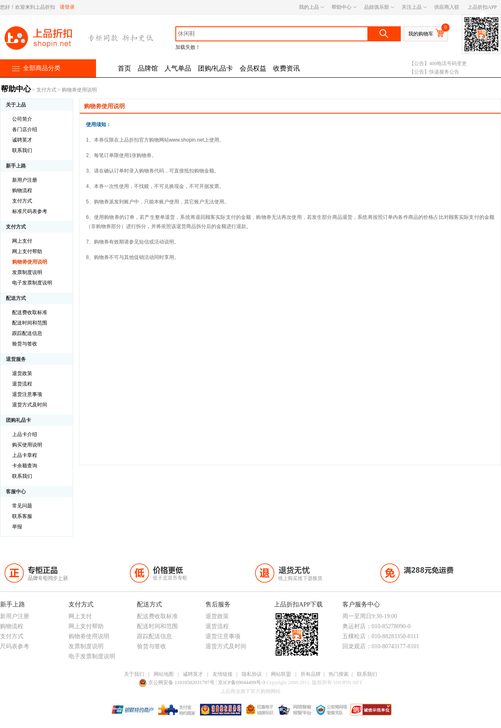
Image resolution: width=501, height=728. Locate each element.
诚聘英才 (22, 140)
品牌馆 (148, 68)
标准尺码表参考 (29, 211)
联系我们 (22, 150)
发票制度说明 (27, 272)
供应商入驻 (446, 7)
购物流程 (22, 190)
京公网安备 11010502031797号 (177, 682)
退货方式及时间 (29, 405)
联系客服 (22, 516)
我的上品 (309, 7)
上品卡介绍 (24, 434)
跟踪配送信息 (27, 333)
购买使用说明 (27, 445)
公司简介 (22, 119)
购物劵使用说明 (29, 262)
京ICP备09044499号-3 (242, 682)
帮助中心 (341, 7)
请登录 (67, 7)
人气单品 (177, 68)
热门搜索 (339, 674)
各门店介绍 (24, 129)
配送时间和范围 (29, 323)
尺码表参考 (14, 646)
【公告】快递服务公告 (434, 72)
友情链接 (223, 674)
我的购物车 (420, 34)
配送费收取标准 (29, 312)
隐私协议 (252, 674)
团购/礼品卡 (215, 68)
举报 (17, 527)
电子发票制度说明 (32, 283)
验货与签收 (24, 344)
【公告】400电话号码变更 (438, 63)
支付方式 (46, 90)
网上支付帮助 (27, 251)
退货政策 (22, 373)
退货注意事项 (27, 394)
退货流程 (22, 384)
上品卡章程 (24, 455)
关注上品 (412, 7)
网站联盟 (281, 674)
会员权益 (253, 68)
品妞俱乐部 (376, 7)
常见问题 (22, 506)
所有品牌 (311, 674)
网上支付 (22, 241)
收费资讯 (286, 68)
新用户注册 (24, 180)
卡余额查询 (24, 466)
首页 (124, 68)
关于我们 (134, 674)
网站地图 (164, 674)
